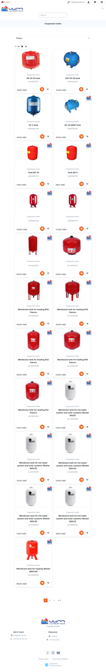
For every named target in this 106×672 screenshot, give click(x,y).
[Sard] (53, 621)
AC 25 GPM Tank (72, 133)
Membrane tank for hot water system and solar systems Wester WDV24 (72, 473)
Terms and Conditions (60, 659)
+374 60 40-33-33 (18, 639)
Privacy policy (44, 659)
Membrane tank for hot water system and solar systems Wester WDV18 (33, 526)
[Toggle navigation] (103, 8)
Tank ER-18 (33, 180)
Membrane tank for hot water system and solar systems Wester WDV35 (33, 473)
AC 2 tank (33, 133)
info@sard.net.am (18, 635)
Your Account (53, 640)
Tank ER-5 (72, 180)
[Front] (12, 8)
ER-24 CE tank (33, 78)
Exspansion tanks (33, 75)
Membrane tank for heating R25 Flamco (33, 368)
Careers (53, 636)
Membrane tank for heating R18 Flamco (72, 368)
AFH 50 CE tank (72, 78)
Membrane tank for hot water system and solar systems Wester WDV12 (72, 526)
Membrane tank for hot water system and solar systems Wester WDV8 (72, 420)
